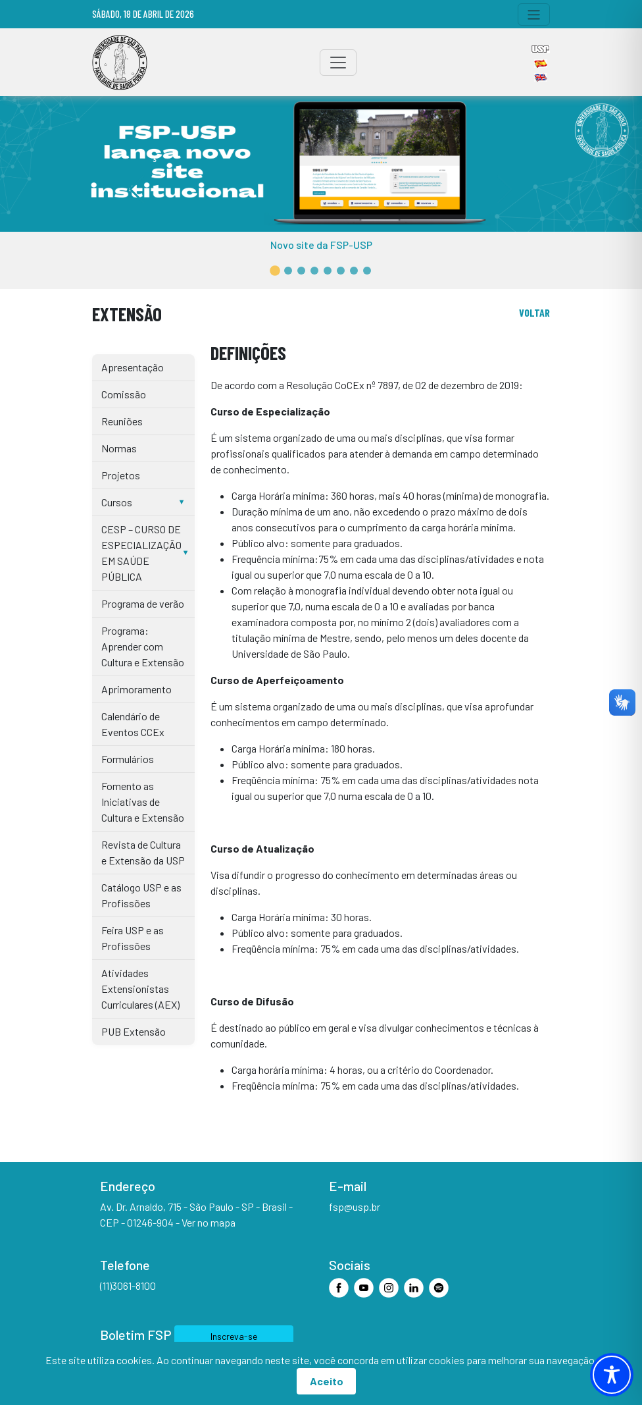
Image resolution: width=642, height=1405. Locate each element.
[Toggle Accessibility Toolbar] (611, 1374)
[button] (275, 270)
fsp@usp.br (354, 1206)
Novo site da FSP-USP (321, 244)
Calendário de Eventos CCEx (132, 724)
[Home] (119, 62)
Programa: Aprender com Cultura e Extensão (142, 646)
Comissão (123, 394)
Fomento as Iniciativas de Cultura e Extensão (142, 802)
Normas (119, 448)
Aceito (326, 1381)
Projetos (120, 475)
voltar (534, 312)
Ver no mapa (208, 1222)
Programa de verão (142, 603)
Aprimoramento (136, 689)
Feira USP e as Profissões (132, 938)
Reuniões (122, 421)
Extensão (127, 313)
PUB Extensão (133, 1031)
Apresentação (132, 367)
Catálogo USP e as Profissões (141, 895)
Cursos (116, 502)
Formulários (127, 759)
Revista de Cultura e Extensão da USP (143, 852)
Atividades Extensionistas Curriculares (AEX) (140, 989)
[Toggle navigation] (534, 14)
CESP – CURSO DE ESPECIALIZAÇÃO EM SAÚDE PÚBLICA (141, 553)
